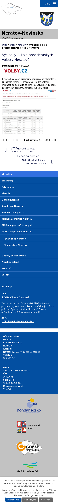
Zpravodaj (7, 180)
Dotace (6, 274)
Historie (6, 193)
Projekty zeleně (10, 261)
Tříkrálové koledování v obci (18, 321)
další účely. (39, 486)
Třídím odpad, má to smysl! (17, 225)
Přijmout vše (13, 499)
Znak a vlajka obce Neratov (17, 231)
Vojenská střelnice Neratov (17, 218)
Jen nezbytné (30, 499)
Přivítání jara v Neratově (15, 297)
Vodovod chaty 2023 (13, 212)
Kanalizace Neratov (12, 206)
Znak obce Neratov (15, 238)
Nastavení (46, 499)
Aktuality (22, 44)
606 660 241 (9, 358)
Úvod (4, 44)
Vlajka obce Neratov (15, 245)
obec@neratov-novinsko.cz (16, 370)
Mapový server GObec (14, 255)
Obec (12, 44)
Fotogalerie (8, 186)
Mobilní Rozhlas (10, 199)
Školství (6, 268)
